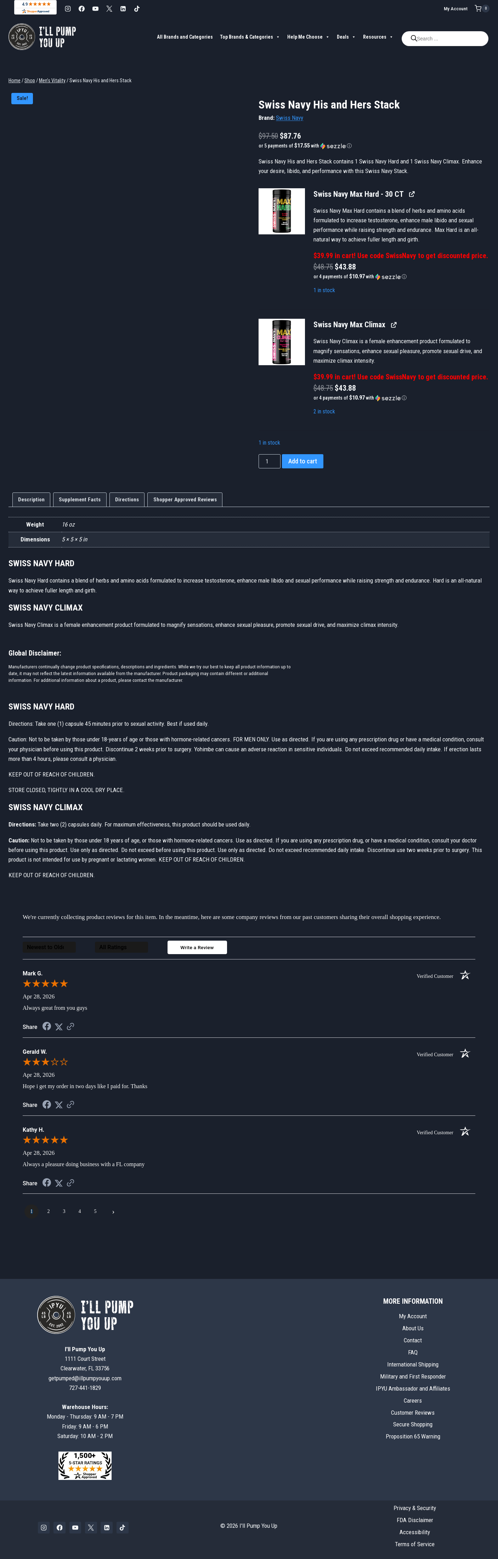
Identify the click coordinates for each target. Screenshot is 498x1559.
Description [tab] (31, 499)
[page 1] (31, 1214)
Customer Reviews (413, 1412)
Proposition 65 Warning (413, 1436)
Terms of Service (415, 1544)
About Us (413, 1328)
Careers (413, 1400)
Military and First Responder (413, 1376)
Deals (346, 37)
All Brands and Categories (185, 37)
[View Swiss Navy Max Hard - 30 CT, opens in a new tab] (411, 194)
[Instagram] (68, 8)
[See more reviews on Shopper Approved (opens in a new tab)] (70, 1029)
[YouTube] (95, 8)
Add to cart (302, 461)
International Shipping (412, 1364)
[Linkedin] (123, 8)
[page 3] (64, 1213)
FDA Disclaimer (415, 1520)
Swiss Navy (289, 117)
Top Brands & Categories (250, 37)
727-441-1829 (85, 1387)
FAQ (413, 1352)
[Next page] (113, 1213)
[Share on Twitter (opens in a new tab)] (59, 1029)
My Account (456, 8)
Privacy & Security (415, 1507)
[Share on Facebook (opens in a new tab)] (47, 1029)
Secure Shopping (412, 1424)
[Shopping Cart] (482, 8)
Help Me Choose (308, 37)
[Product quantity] (270, 461)
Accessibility (415, 1532)
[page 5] (95, 1213)
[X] (109, 8)
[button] (374, 145)
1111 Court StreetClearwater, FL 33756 (85, 1359)
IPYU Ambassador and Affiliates (413, 1388)
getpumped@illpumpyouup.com (85, 1378)
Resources (378, 37)
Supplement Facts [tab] (80, 499)
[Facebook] (81, 8)
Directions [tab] (127, 499)
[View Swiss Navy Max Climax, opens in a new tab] (393, 324)
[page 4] (79, 1213)
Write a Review (196, 949)
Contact (413, 1340)
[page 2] (48, 1213)
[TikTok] (137, 8)
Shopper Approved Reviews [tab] (185, 499)
